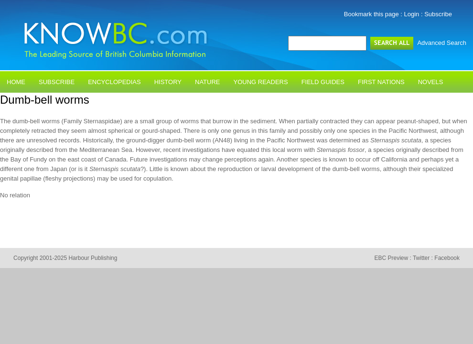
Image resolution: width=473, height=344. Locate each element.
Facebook (447, 258)
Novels (430, 82)
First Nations (381, 82)
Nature (207, 82)
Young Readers (261, 82)
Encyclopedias (114, 82)
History (168, 82)
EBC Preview (391, 258)
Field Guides (322, 82)
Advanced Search (441, 42)
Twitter (421, 258)
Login (411, 14)
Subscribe (438, 14)
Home (16, 82)
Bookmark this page (371, 14)
